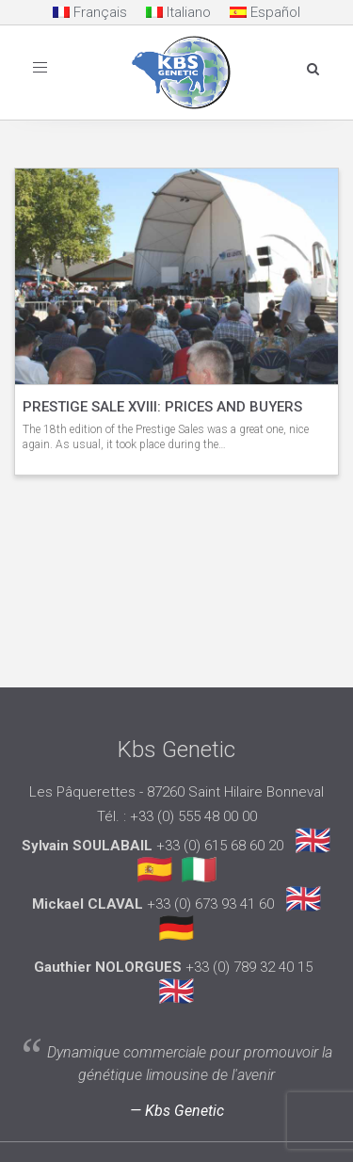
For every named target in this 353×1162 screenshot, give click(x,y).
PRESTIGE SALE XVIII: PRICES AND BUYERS (162, 406)
